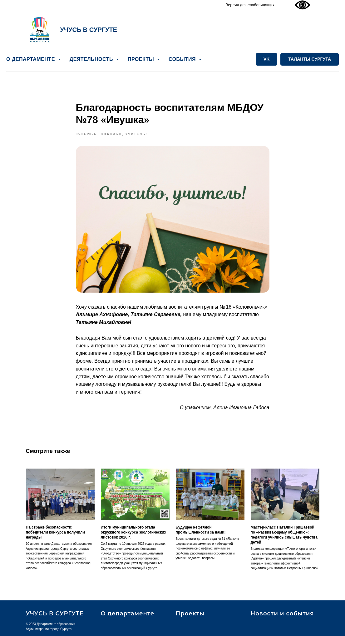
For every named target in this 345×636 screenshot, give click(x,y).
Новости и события (282, 613)
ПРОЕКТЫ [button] (141, 59)
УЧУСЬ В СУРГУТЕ (88, 29)
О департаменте (128, 613)
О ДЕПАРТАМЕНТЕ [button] (31, 59)
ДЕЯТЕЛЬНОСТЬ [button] (92, 59)
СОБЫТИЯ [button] (183, 59)
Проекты (190, 613)
